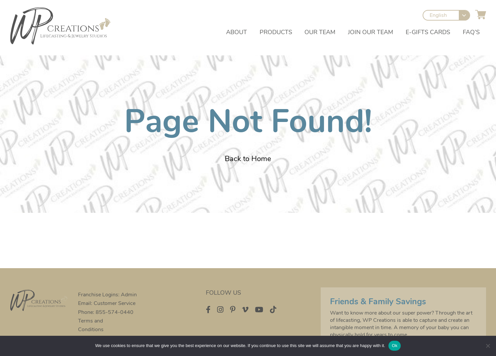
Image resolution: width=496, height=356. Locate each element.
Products (275, 33)
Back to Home (248, 159)
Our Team (319, 33)
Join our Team (370, 33)
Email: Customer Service (107, 303)
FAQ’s (471, 33)
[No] (487, 345)
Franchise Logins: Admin (107, 294)
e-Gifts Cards (428, 33)
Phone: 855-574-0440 (106, 312)
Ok (394, 345)
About (236, 33)
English (438, 16)
